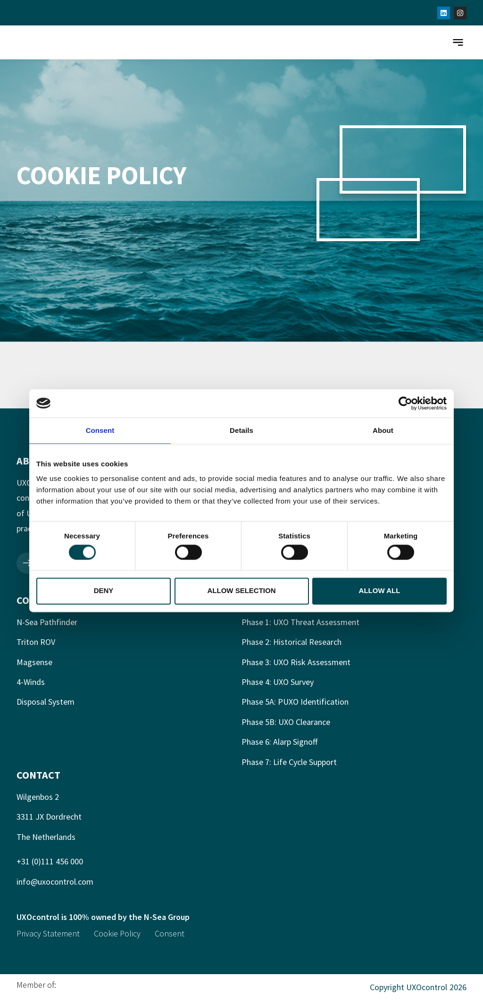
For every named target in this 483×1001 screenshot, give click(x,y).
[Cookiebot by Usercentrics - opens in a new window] (405, 403)
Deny (104, 591)
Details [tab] (241, 430)
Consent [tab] (100, 430)
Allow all (379, 591)
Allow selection (242, 591)
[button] (458, 42)
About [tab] (383, 430)
